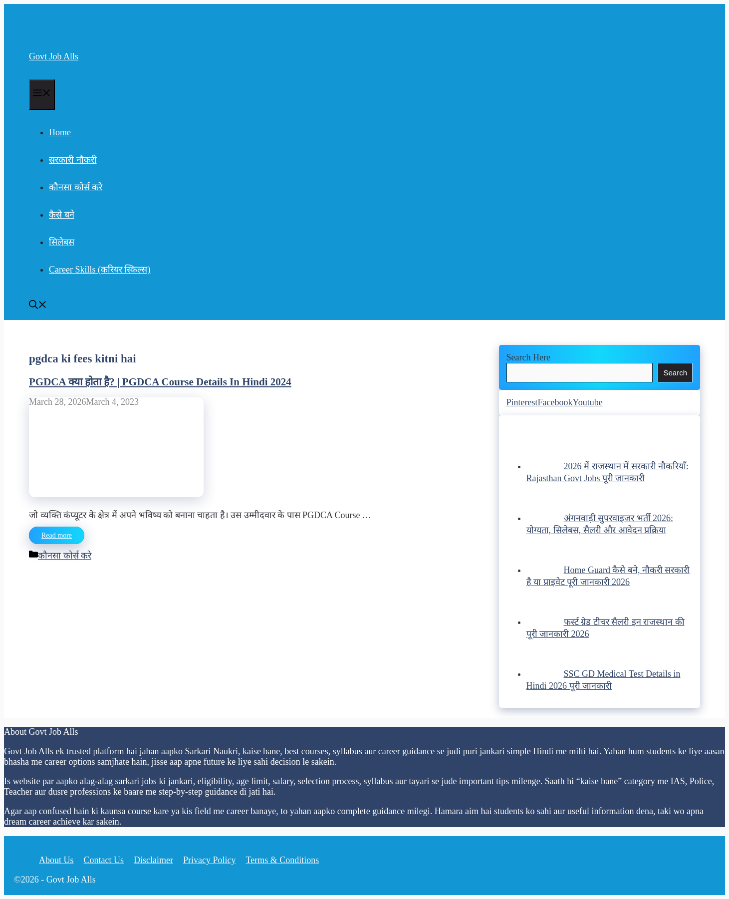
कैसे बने (61, 215)
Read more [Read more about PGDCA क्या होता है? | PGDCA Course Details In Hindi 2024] (56, 535)
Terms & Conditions (282, 860)
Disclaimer (153, 860)
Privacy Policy (209, 860)
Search (675, 372)
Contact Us (104, 860)
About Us (56, 860)
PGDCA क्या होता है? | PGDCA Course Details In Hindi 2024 (160, 382)
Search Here (528, 357)
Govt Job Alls (53, 56)
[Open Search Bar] (38, 306)
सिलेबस (61, 242)
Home (60, 132)
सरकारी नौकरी (73, 160)
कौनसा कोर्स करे (75, 187)
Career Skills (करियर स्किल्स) (99, 270)
